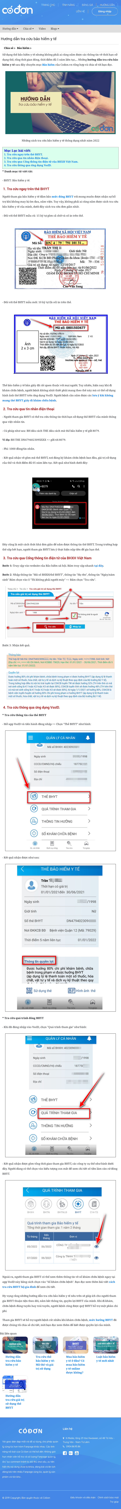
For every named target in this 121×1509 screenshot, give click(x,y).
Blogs (54, 28)
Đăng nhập (104, 11)
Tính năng (68, 4)
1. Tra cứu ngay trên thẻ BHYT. (23, 154)
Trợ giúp (114, 1501)
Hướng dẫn (107, 4)
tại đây (98, 565)
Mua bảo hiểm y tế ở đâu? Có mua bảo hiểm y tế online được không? (75, 1364)
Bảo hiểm (23, 48)
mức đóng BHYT (62, 196)
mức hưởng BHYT (101, 1320)
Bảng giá (87, 4)
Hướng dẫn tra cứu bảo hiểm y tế (13, 1360)
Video (42, 28)
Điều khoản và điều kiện (82, 1497)
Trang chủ (48, 4)
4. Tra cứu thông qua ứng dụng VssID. (28, 165)
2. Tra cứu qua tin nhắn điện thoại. (26, 158)
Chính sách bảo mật (108, 1497)
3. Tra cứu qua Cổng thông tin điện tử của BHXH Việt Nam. (41, 161)
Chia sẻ (27, 28)
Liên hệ (80, 11)
